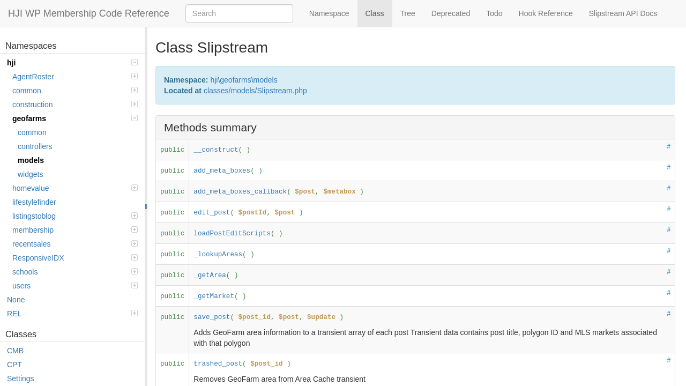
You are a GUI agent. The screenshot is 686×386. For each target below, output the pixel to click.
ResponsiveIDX (75, 258)
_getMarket (213, 296)
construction (75, 104)
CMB (15, 350)
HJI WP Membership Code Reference (88, 13)
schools (75, 272)
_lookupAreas (217, 254)
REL (72, 313)
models (31, 160)
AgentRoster (75, 76)
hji (72, 62)
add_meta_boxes (221, 171)
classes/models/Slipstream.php (255, 90)
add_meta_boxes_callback (240, 192)
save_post (211, 317)
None (16, 299)
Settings (20, 378)
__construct (215, 150)
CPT (14, 364)
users (75, 285)
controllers (35, 146)
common (75, 90)
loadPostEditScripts (232, 233)
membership (75, 230)
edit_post (211, 213)
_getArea (209, 275)
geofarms (75, 118)
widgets (30, 174)
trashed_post (217, 364)
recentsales (75, 244)
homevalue (75, 188)
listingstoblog (75, 216)
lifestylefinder (34, 202)
